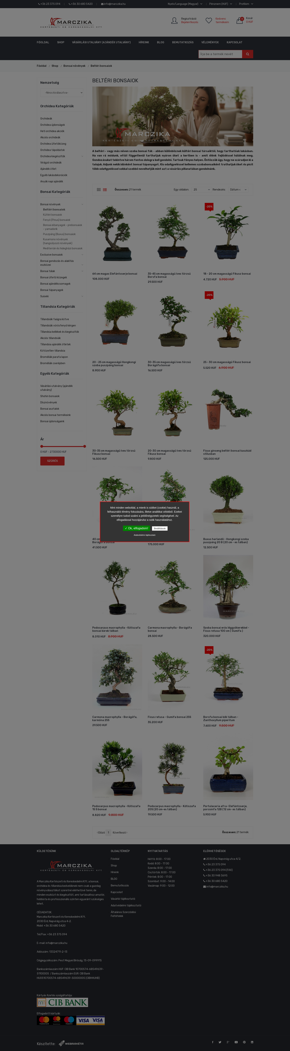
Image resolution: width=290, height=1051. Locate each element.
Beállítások (160, 528)
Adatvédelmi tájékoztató (145, 535)
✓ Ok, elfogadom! (136, 528)
